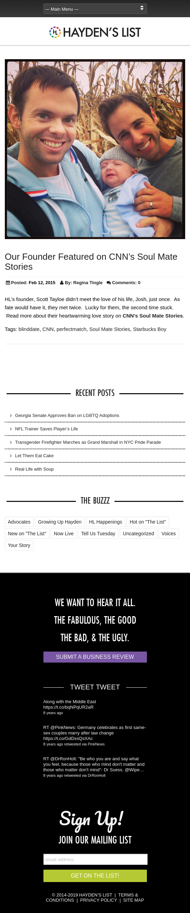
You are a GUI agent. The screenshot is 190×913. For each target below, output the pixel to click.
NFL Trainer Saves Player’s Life (46, 428)
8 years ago (53, 713)
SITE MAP (133, 900)
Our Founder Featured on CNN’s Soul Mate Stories (91, 261)
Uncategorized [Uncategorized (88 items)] (138, 533)
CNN (48, 329)
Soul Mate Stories (109, 329)
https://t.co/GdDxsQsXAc (68, 738)
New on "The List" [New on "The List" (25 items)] (27, 533)
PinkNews (96, 744)
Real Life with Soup (34, 469)
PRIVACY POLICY (98, 900)
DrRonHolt (97, 775)
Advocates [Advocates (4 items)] (19, 522)
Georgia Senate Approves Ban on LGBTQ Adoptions (67, 415)
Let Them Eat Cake (34, 455)
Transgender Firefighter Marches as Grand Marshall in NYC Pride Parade (88, 442)
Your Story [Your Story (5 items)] (19, 545)
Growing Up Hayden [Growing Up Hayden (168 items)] (59, 522)
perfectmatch (72, 329)
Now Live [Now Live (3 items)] (64, 533)
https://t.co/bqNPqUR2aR (68, 707)
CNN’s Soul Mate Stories (153, 316)
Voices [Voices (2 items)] (169, 533)
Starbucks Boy (150, 329)
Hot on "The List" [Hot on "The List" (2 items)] (148, 522)
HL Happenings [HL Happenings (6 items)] (105, 522)
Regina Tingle (88, 282)
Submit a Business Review (95, 657)
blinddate (29, 329)
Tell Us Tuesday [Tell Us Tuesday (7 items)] (98, 533)
